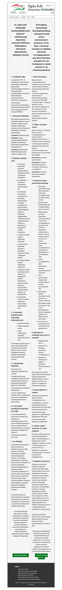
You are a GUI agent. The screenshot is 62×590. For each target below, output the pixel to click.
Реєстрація (44, 9)
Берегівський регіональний (26, 575)
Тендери (23, 17)
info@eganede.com (17, 421)
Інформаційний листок (42, 556)
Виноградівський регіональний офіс (28, 577)
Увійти (50, 9)
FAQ (28, 17)
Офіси (33, 17)
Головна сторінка (14, 17)
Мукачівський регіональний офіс (27, 573)
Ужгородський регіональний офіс (27, 571)
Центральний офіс (23, 569)
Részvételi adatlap (20, 555)
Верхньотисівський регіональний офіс (29, 579)
